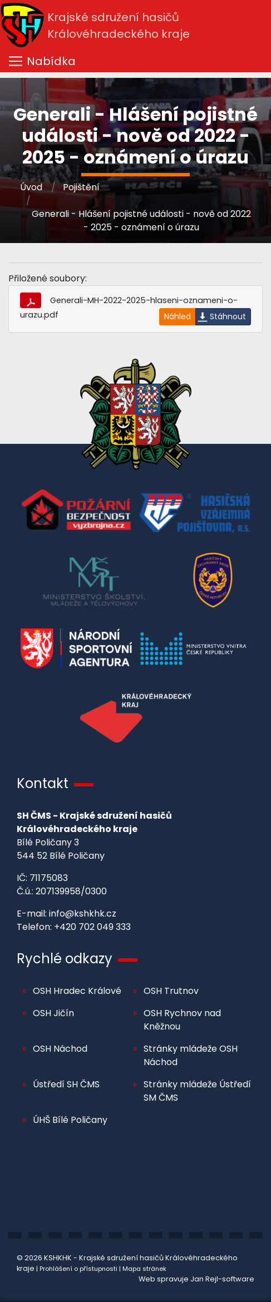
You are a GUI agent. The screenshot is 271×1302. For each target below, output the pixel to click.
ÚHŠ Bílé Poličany (70, 1119)
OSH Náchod (60, 1048)
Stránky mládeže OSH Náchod (191, 1055)
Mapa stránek (144, 1268)
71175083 (48, 878)
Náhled (177, 316)
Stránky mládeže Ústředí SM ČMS (197, 1091)
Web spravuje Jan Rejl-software (196, 1279)
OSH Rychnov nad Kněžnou (182, 1020)
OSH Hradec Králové (77, 990)
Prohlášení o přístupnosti (78, 1268)
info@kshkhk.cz (82, 913)
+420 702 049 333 (92, 926)
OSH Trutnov (171, 990)
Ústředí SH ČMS (66, 1084)
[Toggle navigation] (135, 61)
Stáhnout (228, 316)
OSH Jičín (53, 1013)
